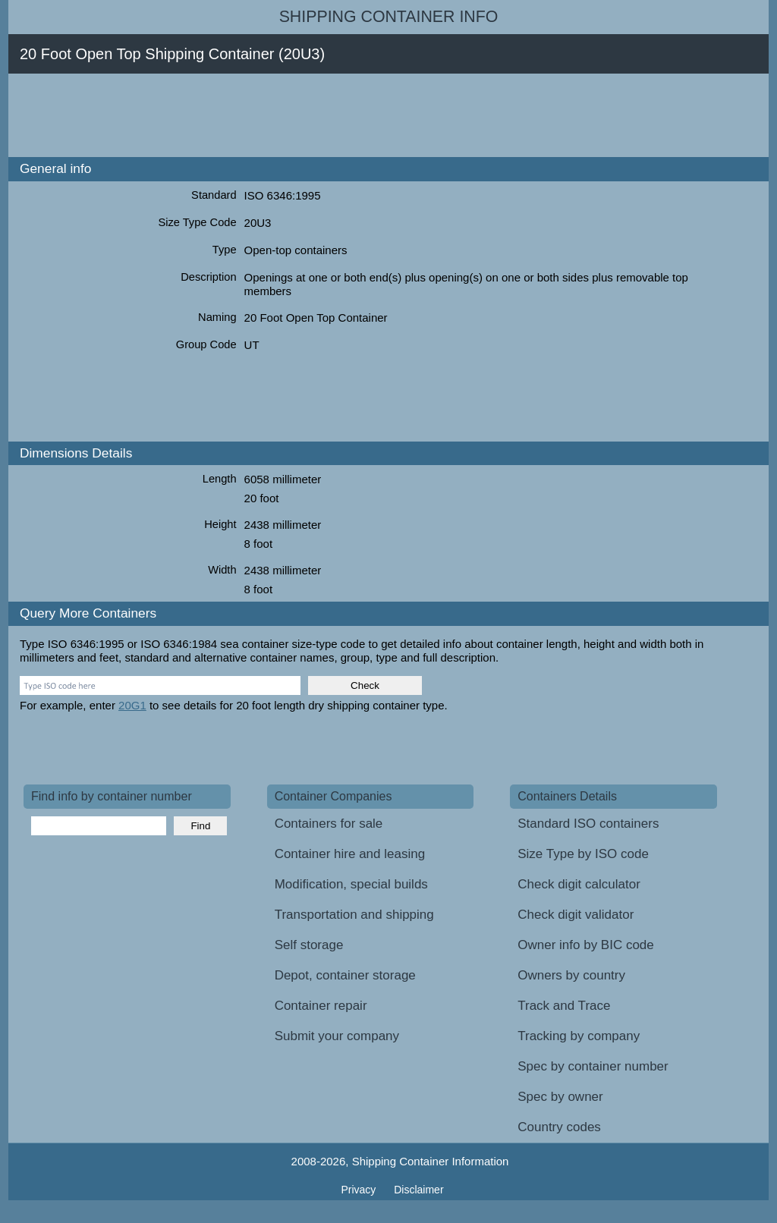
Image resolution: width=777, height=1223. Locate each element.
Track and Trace (563, 1005)
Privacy (360, 1190)
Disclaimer (418, 1190)
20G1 (132, 705)
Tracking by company (578, 1036)
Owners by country (571, 975)
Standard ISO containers (588, 823)
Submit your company (337, 1036)
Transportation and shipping (354, 914)
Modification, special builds (351, 884)
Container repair (321, 1005)
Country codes (559, 1127)
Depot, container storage (345, 975)
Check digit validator (575, 914)
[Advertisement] (300, 115)
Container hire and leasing (350, 854)
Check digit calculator (578, 884)
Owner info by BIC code (585, 945)
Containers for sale (329, 823)
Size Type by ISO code (583, 854)
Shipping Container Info (389, 17)
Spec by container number (592, 1066)
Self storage (309, 945)
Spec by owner (559, 1096)
